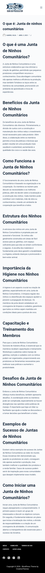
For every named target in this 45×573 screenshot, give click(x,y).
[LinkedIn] (19, 558)
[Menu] (41, 7)
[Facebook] (4, 558)
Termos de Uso (27, 546)
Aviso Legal (17, 549)
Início (5, 546)
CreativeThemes (22, 569)
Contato (6, 549)
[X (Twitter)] (9, 558)
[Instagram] (14, 558)
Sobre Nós (14, 546)
